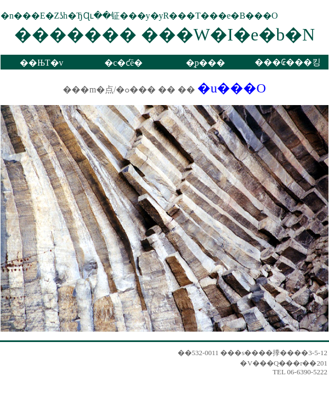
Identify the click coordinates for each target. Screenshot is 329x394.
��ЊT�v (41, 62)
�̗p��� (205, 62)
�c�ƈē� (123, 62)
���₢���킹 (288, 62)
